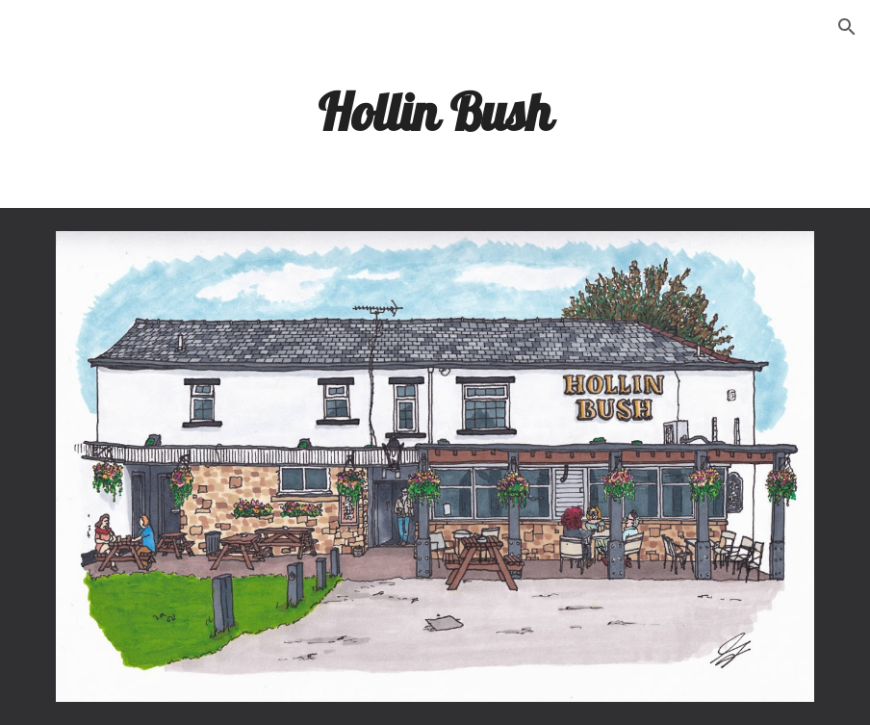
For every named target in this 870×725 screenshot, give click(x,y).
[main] (435, 111)
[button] (847, 27)
